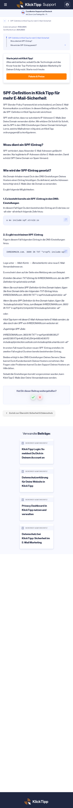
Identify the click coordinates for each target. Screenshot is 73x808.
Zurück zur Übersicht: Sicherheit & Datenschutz (29, 413)
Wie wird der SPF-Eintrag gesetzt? (23, 45)
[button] (33, 397)
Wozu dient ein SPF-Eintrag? (21, 41)
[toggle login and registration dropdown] (67, 4)
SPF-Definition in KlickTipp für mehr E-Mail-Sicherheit (28, 38)
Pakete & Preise (36, 76)
